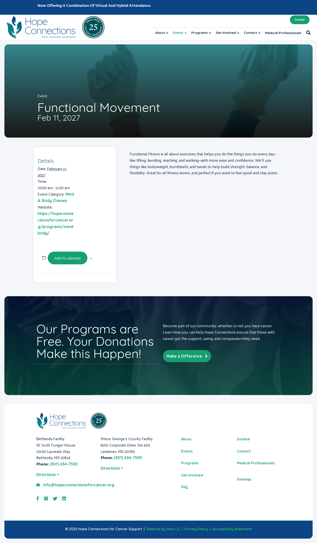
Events (178, 33)
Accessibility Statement (232, 529)
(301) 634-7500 (64, 464)
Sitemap (244, 479)
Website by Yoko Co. (163, 529)
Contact (250, 33)
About (160, 33)
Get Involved (226, 33)
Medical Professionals (283, 33)
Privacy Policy (196, 529)
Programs (199, 33)
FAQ (184, 487)
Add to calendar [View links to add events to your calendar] (67, 258)
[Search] (307, 33)
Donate (300, 19)
